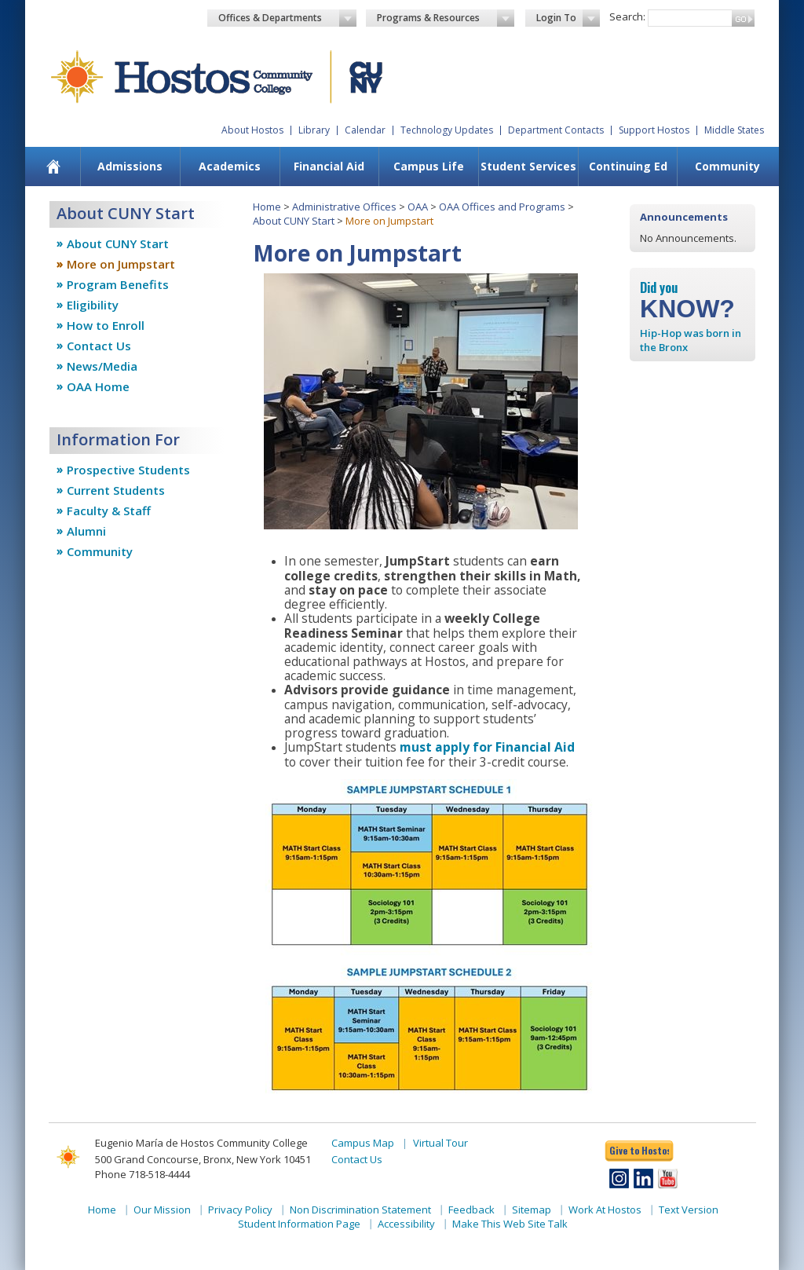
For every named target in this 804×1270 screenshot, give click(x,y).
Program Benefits (118, 284)
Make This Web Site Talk (510, 1224)
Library (314, 130)
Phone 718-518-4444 (142, 1174)
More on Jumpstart (121, 264)
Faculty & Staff (109, 510)
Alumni (86, 531)
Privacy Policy (240, 1209)
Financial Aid (329, 166)
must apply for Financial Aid (487, 747)
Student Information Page (299, 1224)
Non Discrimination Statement (360, 1209)
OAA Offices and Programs (502, 206)
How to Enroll (105, 325)
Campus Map (362, 1143)
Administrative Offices (344, 206)
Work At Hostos (604, 1209)
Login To (568, 18)
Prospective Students (128, 470)
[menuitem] (53, 166)
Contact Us (99, 346)
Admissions (130, 166)
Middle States (734, 130)
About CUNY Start (118, 243)
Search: (627, 16)
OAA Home (98, 386)
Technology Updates (446, 130)
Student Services (528, 166)
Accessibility (406, 1224)
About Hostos (252, 130)
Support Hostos (654, 130)
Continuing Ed (628, 166)
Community (727, 166)
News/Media (102, 366)
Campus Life (428, 166)
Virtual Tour (440, 1143)
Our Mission (162, 1209)
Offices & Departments (287, 18)
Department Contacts (556, 130)
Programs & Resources (446, 18)
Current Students (116, 490)
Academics (230, 166)
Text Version (688, 1209)
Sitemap (531, 1209)
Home (267, 206)
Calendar (365, 130)
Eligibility (93, 305)
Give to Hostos (639, 1150)
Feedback (471, 1209)
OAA (417, 206)
